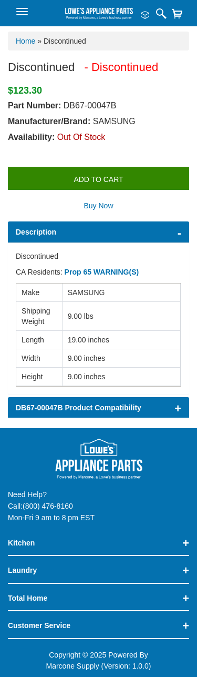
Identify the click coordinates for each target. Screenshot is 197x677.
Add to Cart (98, 179)
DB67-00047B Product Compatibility (78, 407)
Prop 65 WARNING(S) (102, 272)
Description (36, 232)
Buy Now (98, 205)
